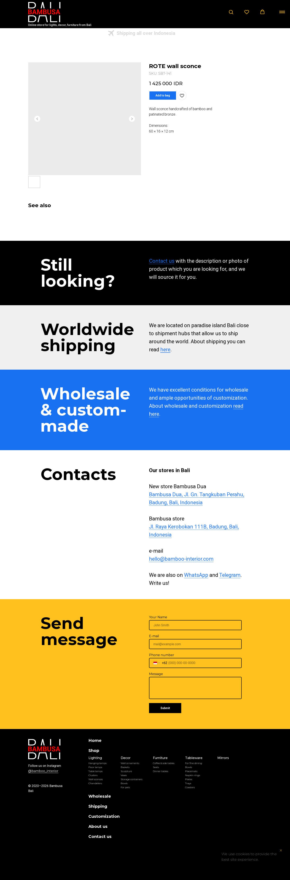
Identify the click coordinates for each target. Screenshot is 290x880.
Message (156, 674)
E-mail (154, 636)
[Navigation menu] (282, 12)
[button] (231, 11)
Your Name (158, 617)
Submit (165, 708)
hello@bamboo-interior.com (181, 559)
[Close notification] (281, 850)
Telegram (229, 575)
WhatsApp (196, 575)
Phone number (161, 655)
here (165, 349)
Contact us (161, 261)
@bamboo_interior (43, 771)
